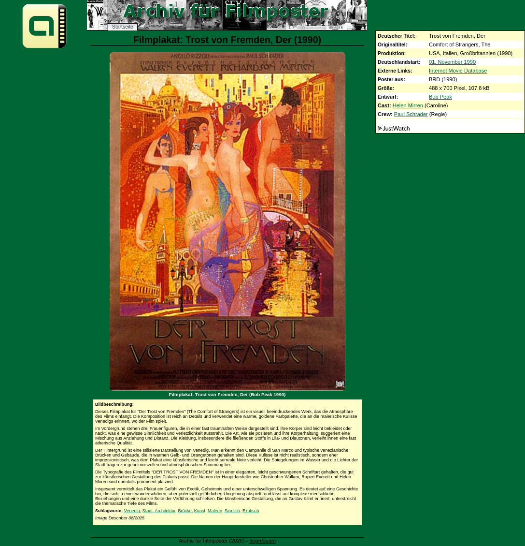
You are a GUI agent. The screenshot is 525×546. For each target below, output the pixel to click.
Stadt (147, 510)
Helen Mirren (408, 105)
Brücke (184, 510)
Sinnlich (232, 510)
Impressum (262, 541)
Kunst (199, 510)
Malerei (215, 510)
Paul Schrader (411, 114)
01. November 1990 (452, 62)
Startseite (122, 27)
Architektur (165, 510)
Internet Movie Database (458, 71)
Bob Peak (440, 97)
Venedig (132, 510)
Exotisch (250, 510)
